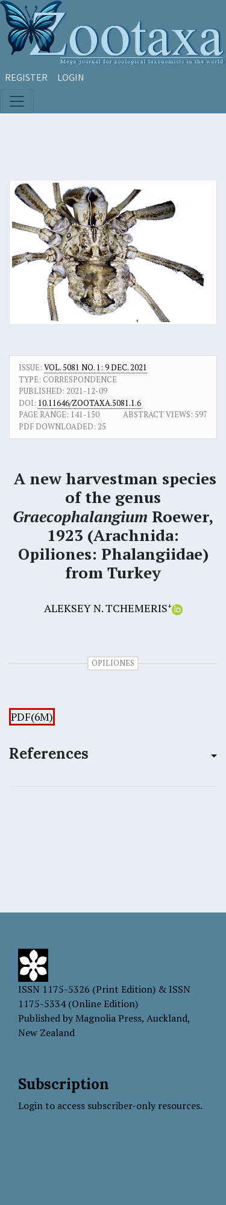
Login (70, 77)
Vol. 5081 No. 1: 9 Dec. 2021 (95, 367)
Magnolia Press (108, 1018)
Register (26, 77)
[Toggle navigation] (17, 101)
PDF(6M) (32, 717)
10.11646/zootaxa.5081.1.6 (89, 402)
